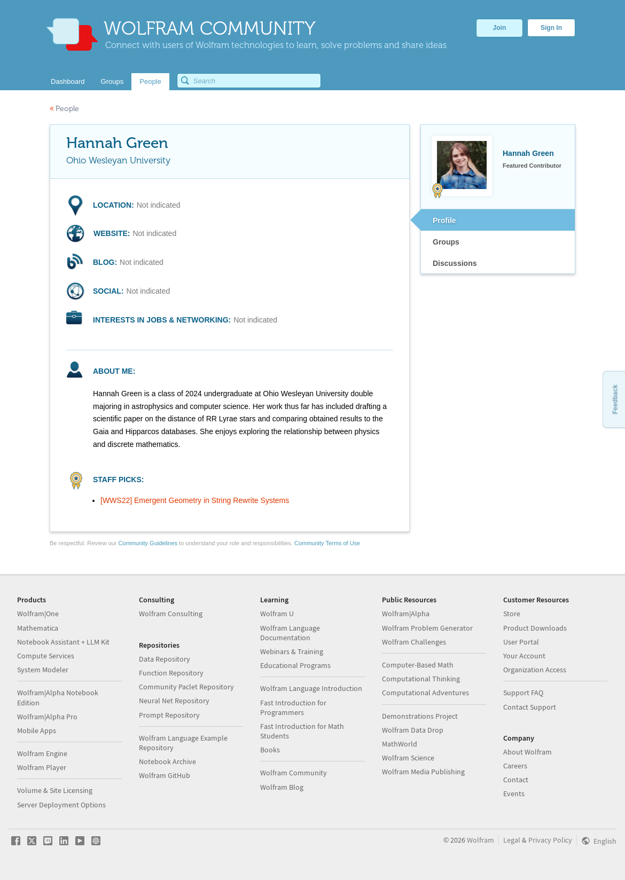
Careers (515, 766)
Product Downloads (535, 628)
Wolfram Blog (281, 787)
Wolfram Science (408, 758)
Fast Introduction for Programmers (293, 707)
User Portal (521, 642)
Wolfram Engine (42, 753)
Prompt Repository (169, 715)
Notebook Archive (167, 761)
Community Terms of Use (327, 543)
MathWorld (399, 744)
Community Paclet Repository (186, 687)
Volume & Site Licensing (54, 790)
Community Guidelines (147, 543)
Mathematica (37, 628)
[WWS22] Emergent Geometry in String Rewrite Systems (194, 500)
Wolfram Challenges (414, 642)
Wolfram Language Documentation (290, 632)
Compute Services (45, 656)
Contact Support (529, 707)
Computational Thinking (421, 678)
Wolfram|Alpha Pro (47, 716)
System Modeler (42, 669)
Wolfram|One (38, 613)
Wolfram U (277, 613)
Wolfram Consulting (170, 613)
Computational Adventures (425, 692)
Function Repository (171, 673)
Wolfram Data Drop (412, 730)
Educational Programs (295, 665)
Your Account (524, 656)
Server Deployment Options (61, 805)
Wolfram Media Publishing (423, 771)
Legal (511, 840)
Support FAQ (523, 692)
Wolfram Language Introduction (311, 688)
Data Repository (164, 659)
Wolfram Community (293, 772)
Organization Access (534, 669)
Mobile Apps (36, 730)
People (64, 108)
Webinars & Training (291, 651)
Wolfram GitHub (164, 775)
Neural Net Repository (174, 700)
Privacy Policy (550, 840)
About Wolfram (527, 752)
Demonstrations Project (420, 716)
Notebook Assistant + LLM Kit (63, 642)
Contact (515, 779)
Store (511, 613)
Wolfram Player (41, 767)
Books (270, 750)
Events (514, 793)
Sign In (551, 28)
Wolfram (480, 840)
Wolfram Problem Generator (427, 628)
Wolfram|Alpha (405, 613)
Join (499, 28)
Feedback (615, 399)
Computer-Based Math (418, 665)
